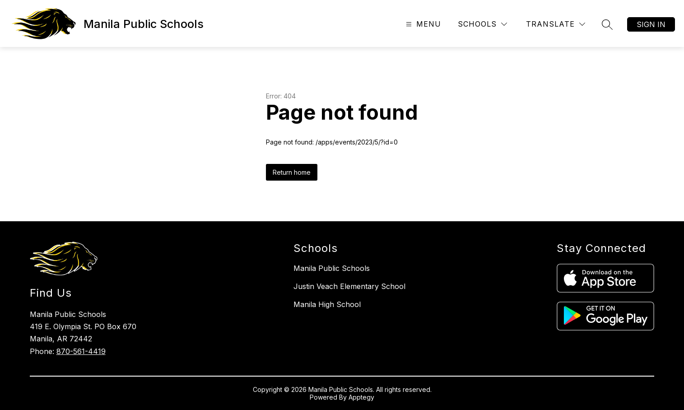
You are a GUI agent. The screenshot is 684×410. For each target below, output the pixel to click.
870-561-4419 (81, 351)
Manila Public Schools (331, 268)
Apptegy (361, 397)
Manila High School (327, 304)
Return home (292, 172)
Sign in (651, 24)
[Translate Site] (555, 24)
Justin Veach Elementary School (349, 286)
